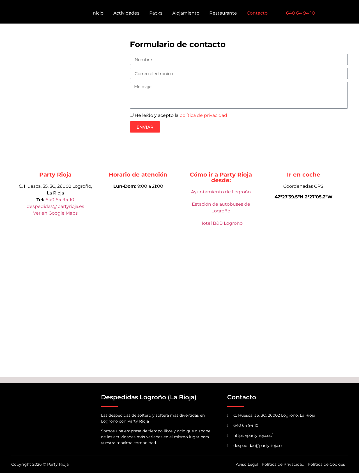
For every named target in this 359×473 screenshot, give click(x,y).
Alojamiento (185, 13)
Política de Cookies (326, 464)
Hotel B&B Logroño (221, 223)
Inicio (97, 13)
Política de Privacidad (283, 464)
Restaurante (223, 13)
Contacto (257, 13)
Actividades (126, 13)
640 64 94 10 (59, 199)
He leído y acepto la (181, 115)
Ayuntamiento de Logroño (221, 191)
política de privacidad (203, 115)
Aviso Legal (247, 464)
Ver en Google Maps (55, 213)
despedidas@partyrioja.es (55, 206)
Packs (155, 13)
